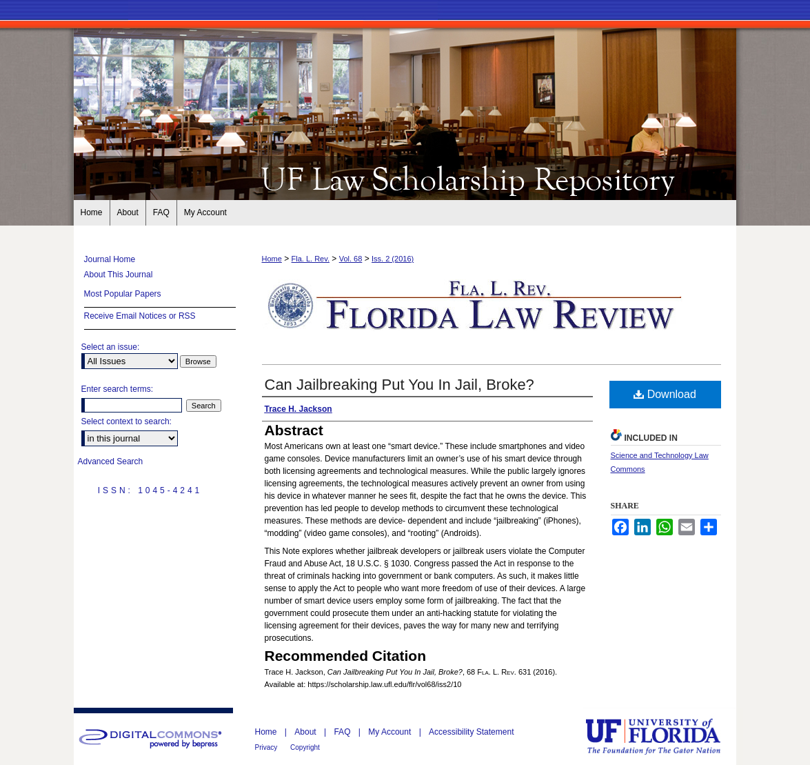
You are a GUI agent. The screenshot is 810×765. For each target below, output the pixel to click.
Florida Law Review (405, 178)
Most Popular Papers (122, 294)
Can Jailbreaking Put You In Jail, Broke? (399, 384)
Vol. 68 (351, 259)
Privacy (267, 747)
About (306, 732)
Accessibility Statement (471, 732)
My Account (390, 732)
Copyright (305, 747)
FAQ (343, 732)
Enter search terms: (117, 389)
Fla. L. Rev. (311, 259)
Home (272, 259)
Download (665, 394)
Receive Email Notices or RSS (140, 316)
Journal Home (110, 259)
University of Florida (663, 736)
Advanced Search (110, 461)
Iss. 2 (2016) (393, 259)
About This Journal (118, 274)
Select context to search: (126, 421)
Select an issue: (110, 347)
